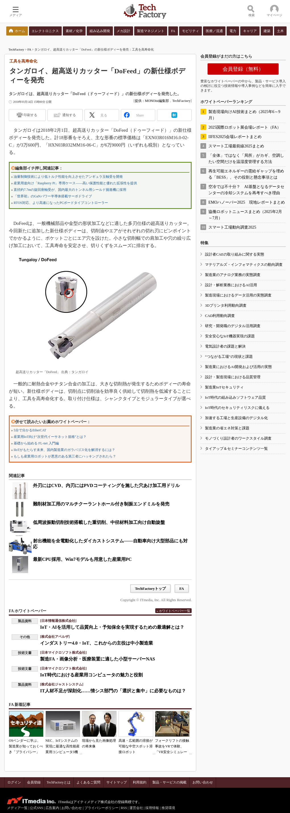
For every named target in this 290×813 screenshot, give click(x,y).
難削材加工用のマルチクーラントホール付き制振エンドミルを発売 (101, 503)
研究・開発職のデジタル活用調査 (232, 326)
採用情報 (152, 808)
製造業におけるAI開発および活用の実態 (238, 367)
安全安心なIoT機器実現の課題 (230, 336)
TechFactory (16, 49)
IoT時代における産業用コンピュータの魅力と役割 (91, 674)
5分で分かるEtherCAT (30, 430)
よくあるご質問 (88, 782)
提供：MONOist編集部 (152, 101)
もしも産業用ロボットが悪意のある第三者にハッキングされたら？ (65, 456)
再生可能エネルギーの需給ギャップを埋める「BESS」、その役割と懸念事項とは (246, 174)
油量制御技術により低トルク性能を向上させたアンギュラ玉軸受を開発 (68, 177)
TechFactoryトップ (150, 588)
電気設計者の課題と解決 (225, 346)
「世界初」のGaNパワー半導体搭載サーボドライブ (53, 196)
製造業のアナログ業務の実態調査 (232, 275)
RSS (124, 808)
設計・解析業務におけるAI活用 (231, 285)
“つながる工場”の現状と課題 (229, 356)
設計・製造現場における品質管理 (232, 377)
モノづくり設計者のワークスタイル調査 (238, 438)
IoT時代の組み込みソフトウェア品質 (235, 397)
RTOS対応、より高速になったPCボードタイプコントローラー (61, 203)
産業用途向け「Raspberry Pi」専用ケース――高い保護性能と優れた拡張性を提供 (75, 183)
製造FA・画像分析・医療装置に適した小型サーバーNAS (97, 659)
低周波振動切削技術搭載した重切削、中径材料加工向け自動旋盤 (99, 522)
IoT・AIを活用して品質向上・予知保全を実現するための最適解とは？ (112, 627)
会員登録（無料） (243, 69)
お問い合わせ (202, 782)
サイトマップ (116, 782)
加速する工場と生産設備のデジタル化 (236, 418)
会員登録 (34, 782)
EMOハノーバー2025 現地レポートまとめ (246, 202)
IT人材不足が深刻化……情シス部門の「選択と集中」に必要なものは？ (113, 690)
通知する (69, 115)
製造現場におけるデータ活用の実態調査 (238, 295)
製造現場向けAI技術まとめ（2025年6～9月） (244, 115)
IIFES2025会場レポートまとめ (235, 137)
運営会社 (136, 808)
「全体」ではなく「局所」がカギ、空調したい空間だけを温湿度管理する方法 (246, 158)
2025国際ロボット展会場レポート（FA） (244, 127)
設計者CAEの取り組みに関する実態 (234, 254)
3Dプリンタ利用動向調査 (225, 305)
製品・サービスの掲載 (169, 782)
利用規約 (139, 782)
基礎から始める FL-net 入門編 (36, 443)
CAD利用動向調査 (220, 316)
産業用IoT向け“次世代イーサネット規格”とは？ (50, 437)
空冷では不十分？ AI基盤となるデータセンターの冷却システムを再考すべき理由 (246, 190)
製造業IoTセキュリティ (224, 387)
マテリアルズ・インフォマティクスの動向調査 (244, 264)
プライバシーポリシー (101, 808)
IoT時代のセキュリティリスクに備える (237, 408)
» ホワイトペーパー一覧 (173, 611)
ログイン (14, 782)
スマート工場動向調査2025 (232, 227)
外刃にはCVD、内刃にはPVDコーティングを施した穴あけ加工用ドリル (106, 485)
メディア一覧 (17, 808)
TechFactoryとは (59, 782)
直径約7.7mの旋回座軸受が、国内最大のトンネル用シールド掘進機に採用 (70, 190)
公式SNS (36, 808)
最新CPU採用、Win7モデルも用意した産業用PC (82, 559)
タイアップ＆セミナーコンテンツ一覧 (236, 448)
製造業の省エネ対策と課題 (227, 428)
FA (29, 49)
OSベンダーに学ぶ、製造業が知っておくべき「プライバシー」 (26, 746)
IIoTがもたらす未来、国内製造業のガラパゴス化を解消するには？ (64, 450)
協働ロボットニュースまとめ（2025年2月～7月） (245, 215)
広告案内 (52, 808)
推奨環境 (168, 808)
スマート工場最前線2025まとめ (236, 146)
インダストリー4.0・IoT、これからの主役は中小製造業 (96, 643)
